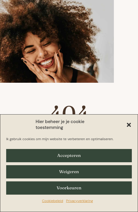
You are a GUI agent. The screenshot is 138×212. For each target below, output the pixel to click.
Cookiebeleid (52, 200)
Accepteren (69, 155)
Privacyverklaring (79, 200)
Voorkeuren (68, 188)
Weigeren (69, 171)
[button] (129, 125)
